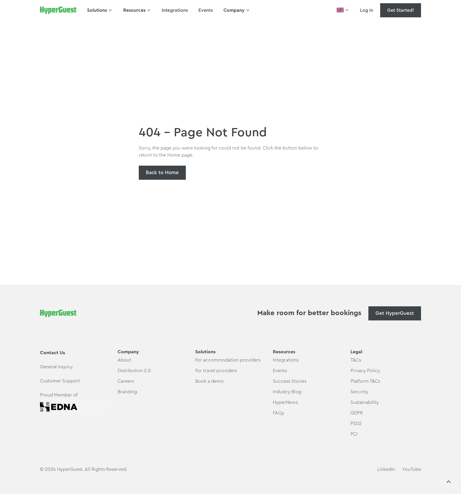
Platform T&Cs (365, 381)
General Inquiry (56, 366)
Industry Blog (287, 391)
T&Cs (355, 360)
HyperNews (285, 402)
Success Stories (289, 381)
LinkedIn (386, 469)
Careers (126, 381)
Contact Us (52, 352)
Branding (127, 391)
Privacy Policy (365, 370)
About (124, 360)
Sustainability (364, 402)
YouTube (411, 469)
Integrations (175, 10)
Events (205, 10)
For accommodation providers (227, 360)
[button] (100, 10)
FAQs (278, 413)
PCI (354, 434)
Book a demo (209, 381)
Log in (366, 10)
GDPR (356, 413)
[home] (58, 10)
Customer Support (60, 381)
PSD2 (356, 423)
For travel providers (216, 370)
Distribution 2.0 (134, 370)
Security (359, 391)
